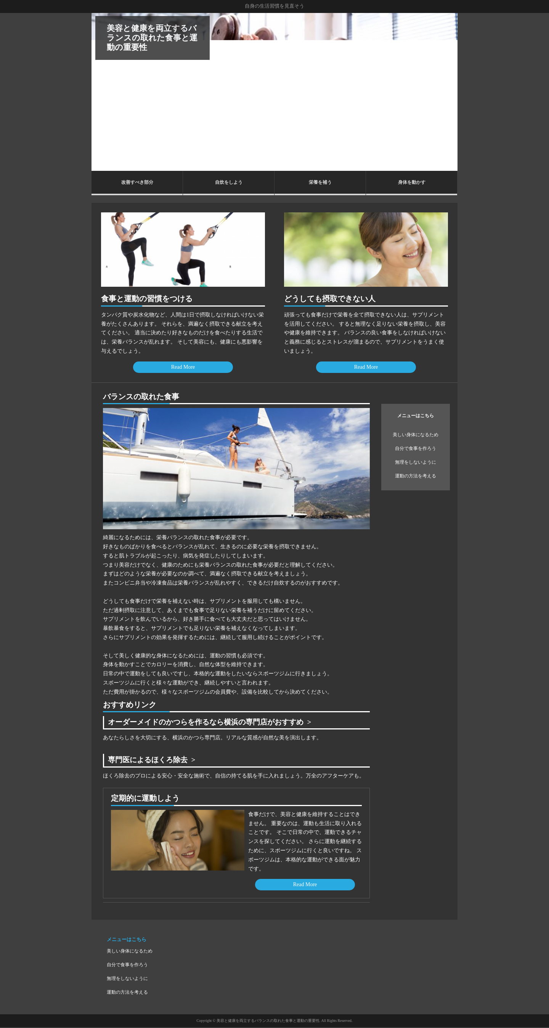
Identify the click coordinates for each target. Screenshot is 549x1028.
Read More (183, 367)
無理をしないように (415, 462)
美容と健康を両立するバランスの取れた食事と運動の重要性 (152, 38)
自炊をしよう (228, 182)
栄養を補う (320, 182)
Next (447, 92)
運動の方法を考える (415, 476)
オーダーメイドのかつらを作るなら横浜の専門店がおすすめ (211, 722)
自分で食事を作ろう (415, 448)
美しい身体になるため (415, 434)
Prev (101, 92)
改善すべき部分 (137, 182)
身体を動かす (411, 182)
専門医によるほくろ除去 (150, 761)
